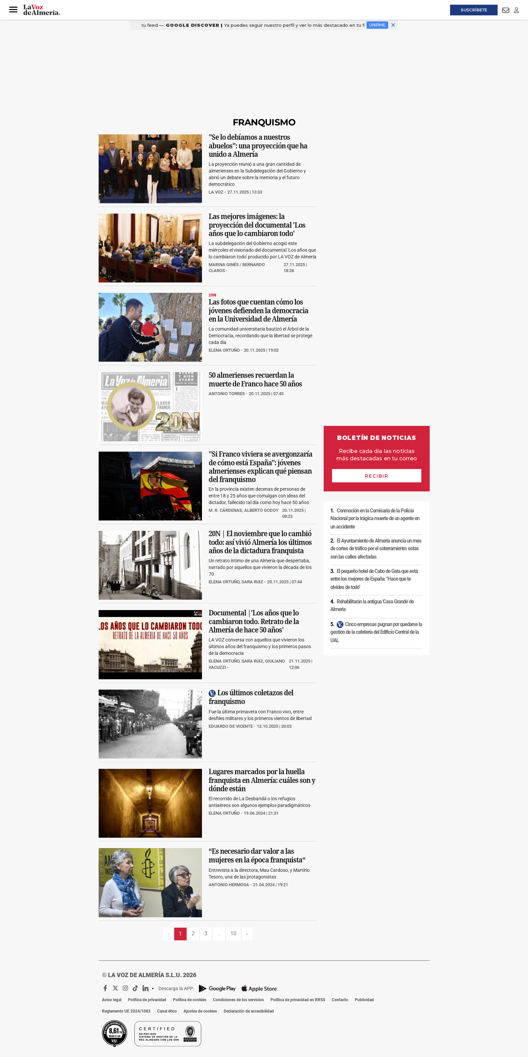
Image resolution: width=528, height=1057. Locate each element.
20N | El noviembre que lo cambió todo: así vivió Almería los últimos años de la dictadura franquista (260, 542)
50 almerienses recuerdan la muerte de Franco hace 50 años (255, 379)
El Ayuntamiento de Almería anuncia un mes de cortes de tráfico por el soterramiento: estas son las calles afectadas (375, 549)
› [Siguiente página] (247, 933)
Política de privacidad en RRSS (298, 999)
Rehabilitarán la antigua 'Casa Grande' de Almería (372, 605)
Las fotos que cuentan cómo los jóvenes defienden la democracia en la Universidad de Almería (258, 311)
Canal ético (167, 1011)
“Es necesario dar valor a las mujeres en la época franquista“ (257, 855)
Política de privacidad (147, 999)
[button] (13, 10)
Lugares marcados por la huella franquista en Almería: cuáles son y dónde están (262, 780)
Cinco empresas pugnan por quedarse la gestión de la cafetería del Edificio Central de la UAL (376, 632)
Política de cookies (189, 999)
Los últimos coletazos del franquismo (251, 697)
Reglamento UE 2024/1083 (126, 1011)
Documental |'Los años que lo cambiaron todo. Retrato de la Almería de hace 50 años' (254, 621)
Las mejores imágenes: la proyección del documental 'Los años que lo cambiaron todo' (257, 225)
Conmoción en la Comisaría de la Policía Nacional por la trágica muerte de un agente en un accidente (374, 518)
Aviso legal (111, 999)
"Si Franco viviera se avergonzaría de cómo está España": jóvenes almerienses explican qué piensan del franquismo (260, 467)
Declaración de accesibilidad (249, 1011)
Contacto (340, 999)
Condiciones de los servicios (238, 999)
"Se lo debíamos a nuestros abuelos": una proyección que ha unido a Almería (258, 145)
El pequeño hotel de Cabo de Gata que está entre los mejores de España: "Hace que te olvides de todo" (374, 579)
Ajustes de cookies (200, 1011)
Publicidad (364, 999)
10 (233, 933)
